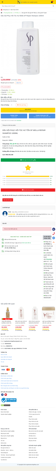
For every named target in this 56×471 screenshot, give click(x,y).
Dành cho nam (32, 447)
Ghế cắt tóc (3, 443)
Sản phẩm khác (32, 450)
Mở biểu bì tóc (32, 435)
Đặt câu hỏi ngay (8, 199)
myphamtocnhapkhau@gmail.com (13, 341)
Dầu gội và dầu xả (5, 447)
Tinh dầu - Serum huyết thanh (8, 455)
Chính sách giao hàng (6, 378)
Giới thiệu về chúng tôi (6, 359)
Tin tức (2, 361)
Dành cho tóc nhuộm (34, 455)
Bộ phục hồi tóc (32, 440)
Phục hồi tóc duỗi (33, 419)
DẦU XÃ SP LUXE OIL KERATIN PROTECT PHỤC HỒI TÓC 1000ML (47, 322)
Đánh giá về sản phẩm (28, 160)
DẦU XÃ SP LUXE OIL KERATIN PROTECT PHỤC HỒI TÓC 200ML (7, 322)
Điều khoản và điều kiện (7, 376)
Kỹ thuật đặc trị (32, 433)
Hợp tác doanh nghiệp (6, 414)
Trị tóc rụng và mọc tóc (34, 414)
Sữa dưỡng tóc (4, 452)
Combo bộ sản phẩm (6, 457)
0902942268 (8, 343)
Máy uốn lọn (4, 438)
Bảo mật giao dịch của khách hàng (9, 385)
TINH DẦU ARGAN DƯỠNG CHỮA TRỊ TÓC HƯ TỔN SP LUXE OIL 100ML (21, 322)
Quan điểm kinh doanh (6, 357)
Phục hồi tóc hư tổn (33, 421)
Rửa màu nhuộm (33, 438)
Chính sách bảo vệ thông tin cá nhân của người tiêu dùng (15, 388)
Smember (19, 120)
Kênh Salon (4, 409)
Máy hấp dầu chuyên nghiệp (7, 431)
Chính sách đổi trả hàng (6, 383)
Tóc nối (2, 440)
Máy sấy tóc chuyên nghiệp (7, 435)
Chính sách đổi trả (26, 242)
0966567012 (9, 346)
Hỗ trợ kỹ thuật (32, 428)
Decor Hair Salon (5, 412)
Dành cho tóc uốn (33, 457)
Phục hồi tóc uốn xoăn (34, 426)
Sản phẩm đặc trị (33, 409)
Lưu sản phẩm (5, 87)
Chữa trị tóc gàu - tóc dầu (35, 412)
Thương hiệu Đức (8, 12)
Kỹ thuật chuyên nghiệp (35, 445)
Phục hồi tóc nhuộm (33, 424)
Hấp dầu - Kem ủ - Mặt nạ (7, 450)
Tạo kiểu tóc (4, 459)
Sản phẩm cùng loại (6, 445)
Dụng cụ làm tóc (5, 428)
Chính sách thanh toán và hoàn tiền (9, 380)
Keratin (30, 416)
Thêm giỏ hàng (21, 105)
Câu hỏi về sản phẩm (28, 190)
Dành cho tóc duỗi (33, 452)
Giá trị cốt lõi (4, 354)
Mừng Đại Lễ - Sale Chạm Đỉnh (10, 9)
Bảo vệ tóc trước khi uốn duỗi (36, 431)
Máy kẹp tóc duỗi (5, 433)
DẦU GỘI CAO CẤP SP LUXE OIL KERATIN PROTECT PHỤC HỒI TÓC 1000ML (34, 322)
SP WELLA (17, 12)
